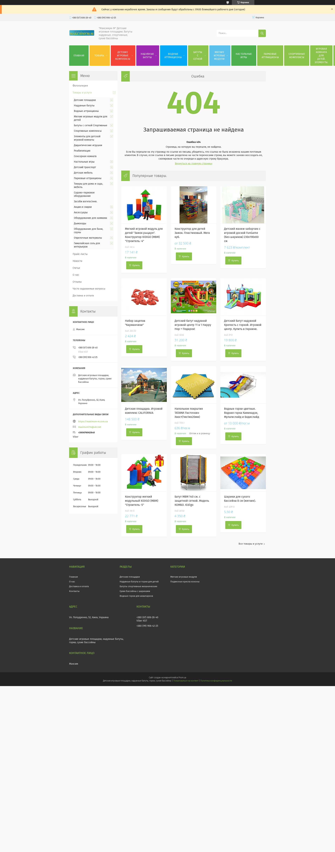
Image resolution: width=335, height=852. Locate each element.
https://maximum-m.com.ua (93, 421)
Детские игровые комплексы (122, 55)
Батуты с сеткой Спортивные (90, 125)
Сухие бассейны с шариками (135, 591)
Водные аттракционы (173, 55)
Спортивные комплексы (297, 55)
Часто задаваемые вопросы (89, 288)
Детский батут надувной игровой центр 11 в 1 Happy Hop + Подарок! (193, 325)
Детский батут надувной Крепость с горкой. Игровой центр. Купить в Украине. (242, 325)
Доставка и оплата (83, 295)
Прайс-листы (80, 254)
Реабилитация (82, 150)
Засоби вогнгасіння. (85, 201)
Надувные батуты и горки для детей (139, 581)
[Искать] (262, 33)
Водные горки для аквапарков (136, 596)
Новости (77, 261)
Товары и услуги (82, 92)
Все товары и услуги (251, 543)
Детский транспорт (85, 167)
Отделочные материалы (88, 237)
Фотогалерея (80, 85)
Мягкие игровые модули (219, 55)
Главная (79, 55)
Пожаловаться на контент (185, 681)
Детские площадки (85, 100)
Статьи (76, 267)
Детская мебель (83, 172)
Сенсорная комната (85, 156)
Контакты (74, 591)
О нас (76, 274)
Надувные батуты (147, 55)
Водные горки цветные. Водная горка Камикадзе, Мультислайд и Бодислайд (241, 413)
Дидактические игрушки (88, 145)
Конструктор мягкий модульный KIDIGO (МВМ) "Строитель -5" (141, 500)
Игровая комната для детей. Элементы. (321, 55)
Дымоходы (80, 223)
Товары (99, 55)
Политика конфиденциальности (216, 681)
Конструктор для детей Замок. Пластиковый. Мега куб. (192, 233)
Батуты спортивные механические (138, 586)
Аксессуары (81, 212)
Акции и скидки (83, 206)
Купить (136, 265)
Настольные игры (244, 55)
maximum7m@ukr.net (89, 427)
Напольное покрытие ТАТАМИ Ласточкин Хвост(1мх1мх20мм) (189, 413)
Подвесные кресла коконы (185, 581)
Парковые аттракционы (270, 55)
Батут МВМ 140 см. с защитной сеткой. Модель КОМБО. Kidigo (192, 500)
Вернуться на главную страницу (193, 163)
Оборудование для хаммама (90, 217)
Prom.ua (182, 677)
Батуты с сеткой (197, 55)
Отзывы (77, 281)
